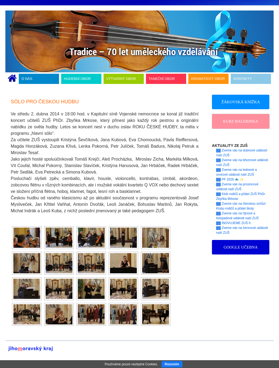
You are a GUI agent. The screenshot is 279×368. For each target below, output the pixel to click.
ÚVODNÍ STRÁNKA (12, 79)
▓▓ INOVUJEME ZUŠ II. (234, 223)
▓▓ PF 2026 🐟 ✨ (230, 179)
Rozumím (172, 364)
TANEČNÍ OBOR (162, 79)
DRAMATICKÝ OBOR (208, 79)
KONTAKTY (242, 79)
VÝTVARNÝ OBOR (121, 79)
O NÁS (26, 79)
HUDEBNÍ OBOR (77, 79)
